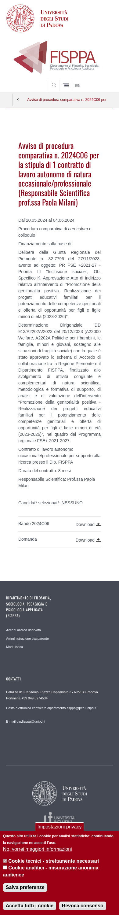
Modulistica (14, 647)
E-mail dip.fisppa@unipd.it (25, 721)
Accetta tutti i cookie (29, 905)
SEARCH (102, 80)
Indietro (18, 100)
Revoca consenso (82, 905)
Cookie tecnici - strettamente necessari (53, 861)
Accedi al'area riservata (23, 630)
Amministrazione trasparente (27, 638)
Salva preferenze (25, 887)
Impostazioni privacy (60, 826)
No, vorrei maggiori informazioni (37, 849)
